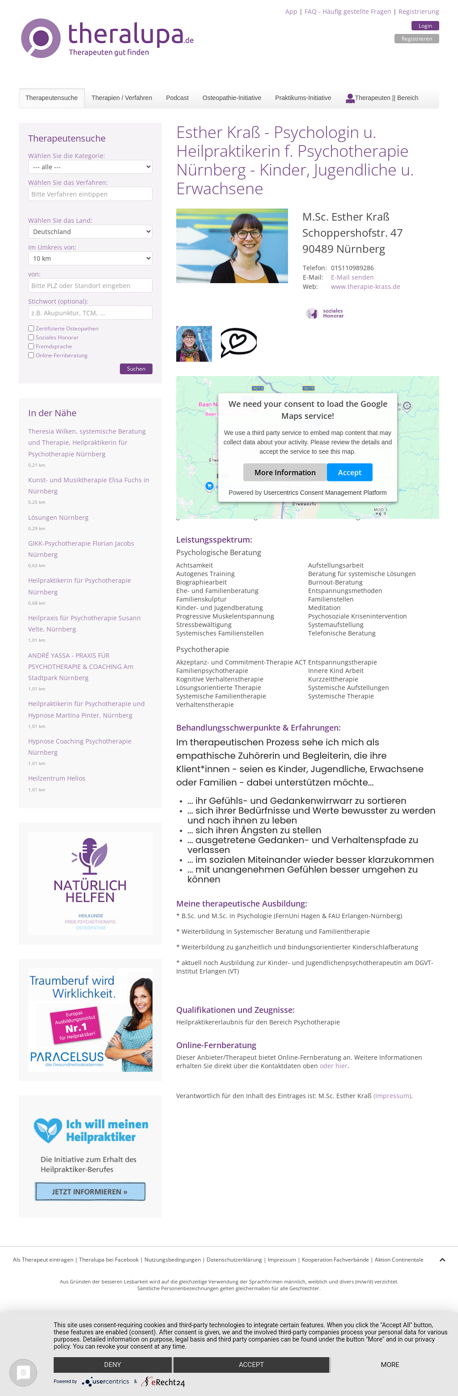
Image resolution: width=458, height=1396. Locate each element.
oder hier (334, 1066)
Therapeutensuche (51, 97)
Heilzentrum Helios (56, 778)
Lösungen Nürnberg (58, 517)
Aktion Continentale (399, 1259)
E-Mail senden (352, 277)
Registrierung (419, 11)
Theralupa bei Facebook (109, 1259)
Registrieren (417, 38)
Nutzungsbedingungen (172, 1259)
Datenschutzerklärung (234, 1259)
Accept (349, 472)
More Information (285, 472)
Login (425, 25)
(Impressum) (392, 1095)
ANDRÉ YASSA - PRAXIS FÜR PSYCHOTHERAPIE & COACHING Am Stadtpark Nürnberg (80, 666)
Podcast (177, 97)
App (291, 11)
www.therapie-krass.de (365, 286)
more (390, 1365)
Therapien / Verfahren (122, 97)
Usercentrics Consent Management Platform (324, 492)
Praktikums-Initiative (303, 97)
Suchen (136, 368)
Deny (112, 1365)
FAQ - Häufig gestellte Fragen (348, 11)
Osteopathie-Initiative (232, 97)
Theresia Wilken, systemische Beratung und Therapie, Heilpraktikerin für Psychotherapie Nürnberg (87, 442)
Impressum (282, 1259)
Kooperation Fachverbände (335, 1259)
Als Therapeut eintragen (43, 1259)
